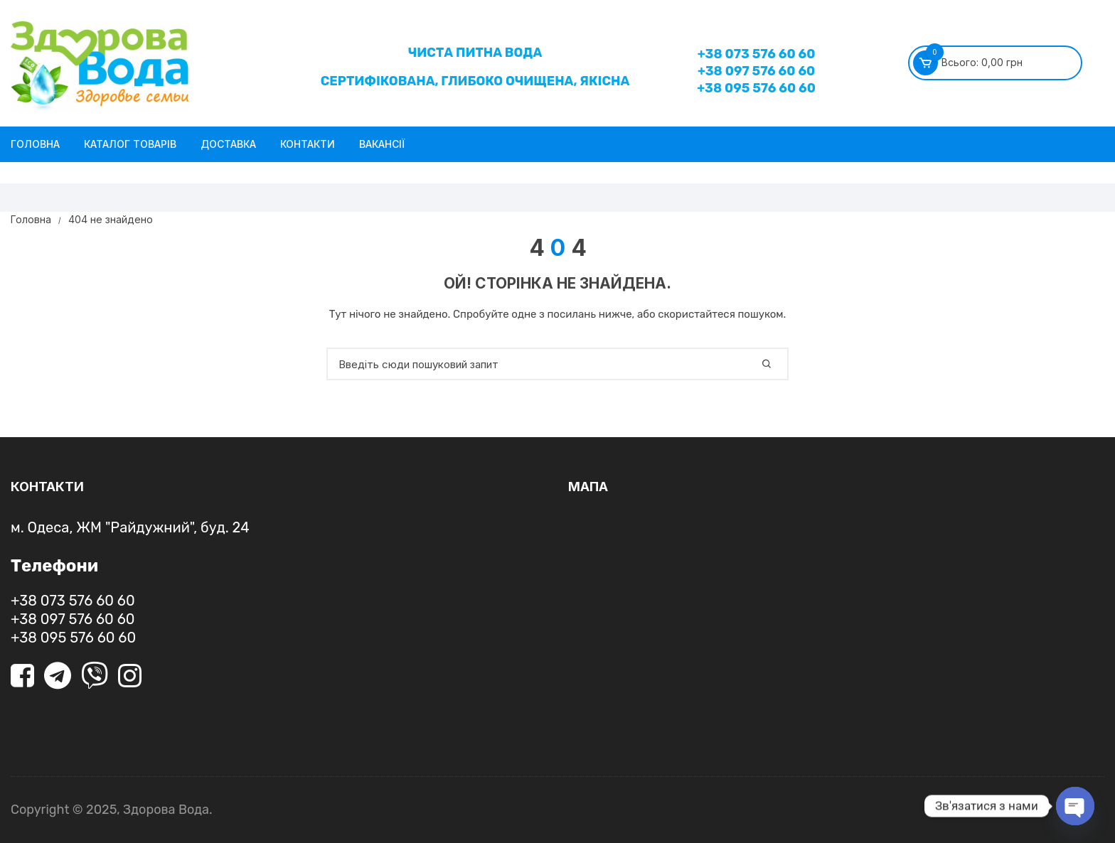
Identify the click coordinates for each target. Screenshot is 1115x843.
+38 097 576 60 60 (756, 71)
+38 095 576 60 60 (756, 88)
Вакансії (382, 144)
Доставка (228, 144)
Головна (35, 144)
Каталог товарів (130, 144)
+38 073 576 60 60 (757, 54)
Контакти (307, 144)
